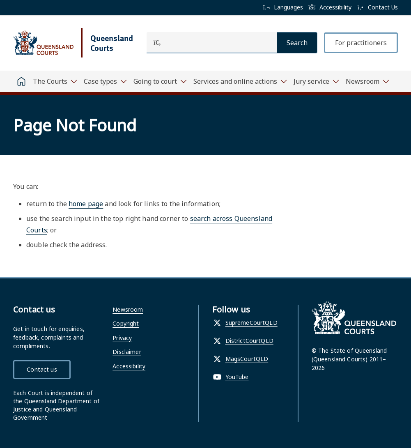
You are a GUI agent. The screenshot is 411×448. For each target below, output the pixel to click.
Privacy (122, 338)
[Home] (21, 81)
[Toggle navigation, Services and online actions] (240, 81)
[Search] (297, 42)
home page (86, 203)
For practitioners (361, 42)
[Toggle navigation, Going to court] (160, 81)
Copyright (126, 323)
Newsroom (128, 309)
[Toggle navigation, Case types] (105, 81)
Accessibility (129, 366)
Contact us (42, 369)
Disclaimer (127, 352)
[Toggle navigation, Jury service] (316, 81)
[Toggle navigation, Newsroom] (367, 81)
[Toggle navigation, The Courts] (55, 81)
